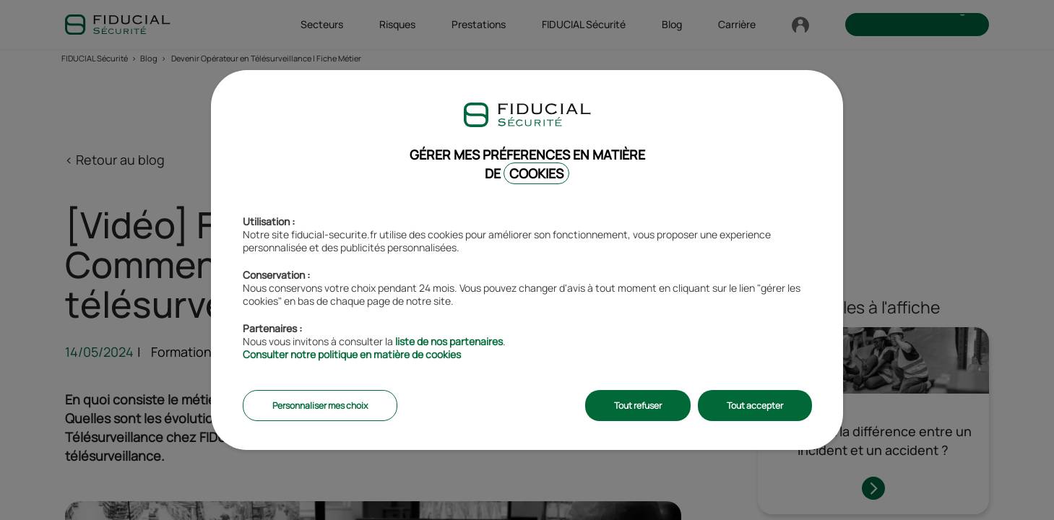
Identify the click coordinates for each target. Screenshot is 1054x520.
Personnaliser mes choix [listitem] (320, 405)
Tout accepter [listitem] (755, 405)
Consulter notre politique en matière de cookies (352, 354)
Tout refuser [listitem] (638, 405)
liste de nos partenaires (449, 341)
